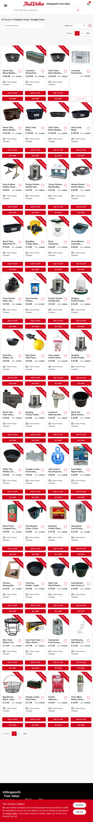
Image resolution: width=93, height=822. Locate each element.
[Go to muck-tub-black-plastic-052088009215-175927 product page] (81, 415)
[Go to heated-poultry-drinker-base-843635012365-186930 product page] (81, 188)
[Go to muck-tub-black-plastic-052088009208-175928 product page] (58, 586)
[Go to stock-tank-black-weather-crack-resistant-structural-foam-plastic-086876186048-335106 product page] (58, 74)
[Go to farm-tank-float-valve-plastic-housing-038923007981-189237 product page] (35, 643)
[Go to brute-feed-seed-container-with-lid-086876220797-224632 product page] (58, 245)
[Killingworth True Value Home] (34, 4)
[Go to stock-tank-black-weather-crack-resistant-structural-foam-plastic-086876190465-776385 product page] (12, 131)
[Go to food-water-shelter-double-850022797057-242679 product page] (12, 188)
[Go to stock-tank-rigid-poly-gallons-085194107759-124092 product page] (12, 245)
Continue (79, 805)
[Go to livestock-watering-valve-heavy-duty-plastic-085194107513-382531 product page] (58, 415)
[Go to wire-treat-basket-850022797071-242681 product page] (12, 643)
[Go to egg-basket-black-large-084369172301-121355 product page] (12, 700)
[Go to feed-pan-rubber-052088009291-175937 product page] (35, 586)
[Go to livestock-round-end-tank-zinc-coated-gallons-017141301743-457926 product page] (35, 74)
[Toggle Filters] (90, 25)
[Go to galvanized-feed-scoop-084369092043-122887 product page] (81, 529)
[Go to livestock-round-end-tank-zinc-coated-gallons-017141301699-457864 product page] (81, 74)
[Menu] (5, 5)
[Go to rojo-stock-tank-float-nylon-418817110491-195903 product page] (35, 358)
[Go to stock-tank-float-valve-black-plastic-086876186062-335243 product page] (12, 415)
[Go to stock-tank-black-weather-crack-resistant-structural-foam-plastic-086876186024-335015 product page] (58, 131)
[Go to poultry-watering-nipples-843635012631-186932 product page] (58, 700)
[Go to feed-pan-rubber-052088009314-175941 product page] (12, 358)
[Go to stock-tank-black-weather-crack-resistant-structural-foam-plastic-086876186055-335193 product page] (12, 74)
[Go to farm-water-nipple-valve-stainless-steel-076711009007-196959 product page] (81, 472)
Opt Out (79, 812)
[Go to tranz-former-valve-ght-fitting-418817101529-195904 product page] (12, 301)
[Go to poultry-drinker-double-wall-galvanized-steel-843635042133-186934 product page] (35, 188)
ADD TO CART (13, 93)
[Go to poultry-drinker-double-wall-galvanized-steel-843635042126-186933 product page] (58, 301)
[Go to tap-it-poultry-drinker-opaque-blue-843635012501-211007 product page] (35, 301)
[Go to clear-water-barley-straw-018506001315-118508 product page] (81, 700)
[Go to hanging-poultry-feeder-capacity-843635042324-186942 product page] (81, 301)
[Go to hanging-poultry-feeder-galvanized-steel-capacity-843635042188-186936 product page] (81, 358)
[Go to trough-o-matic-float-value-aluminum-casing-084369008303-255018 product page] (35, 472)
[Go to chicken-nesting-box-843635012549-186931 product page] (58, 188)
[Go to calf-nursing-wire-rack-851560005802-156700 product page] (81, 643)
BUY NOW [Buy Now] (12, 99)
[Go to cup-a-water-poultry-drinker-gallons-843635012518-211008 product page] (58, 358)
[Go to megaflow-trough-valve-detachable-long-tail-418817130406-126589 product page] (35, 245)
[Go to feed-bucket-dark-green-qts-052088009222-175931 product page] (81, 586)
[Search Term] (46, 10)
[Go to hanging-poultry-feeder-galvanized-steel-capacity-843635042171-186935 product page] (35, 415)
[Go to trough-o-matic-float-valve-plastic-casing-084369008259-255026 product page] (35, 700)
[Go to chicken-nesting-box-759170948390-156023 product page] (12, 586)
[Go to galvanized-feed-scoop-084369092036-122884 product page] (58, 643)
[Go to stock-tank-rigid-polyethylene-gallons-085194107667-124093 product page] (81, 131)
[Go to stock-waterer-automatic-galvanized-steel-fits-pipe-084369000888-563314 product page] (81, 245)
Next (88, 33)
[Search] (78, 10)
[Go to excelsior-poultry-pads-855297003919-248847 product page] (58, 529)
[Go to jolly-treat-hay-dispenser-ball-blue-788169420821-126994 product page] (58, 472)
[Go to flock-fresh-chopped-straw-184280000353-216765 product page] (12, 529)
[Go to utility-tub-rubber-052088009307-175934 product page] (12, 472)
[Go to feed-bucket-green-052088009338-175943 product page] (35, 529)
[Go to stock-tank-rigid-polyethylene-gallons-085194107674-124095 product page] (35, 131)
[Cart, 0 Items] (88, 4)
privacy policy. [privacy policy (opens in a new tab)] (12, 813)
